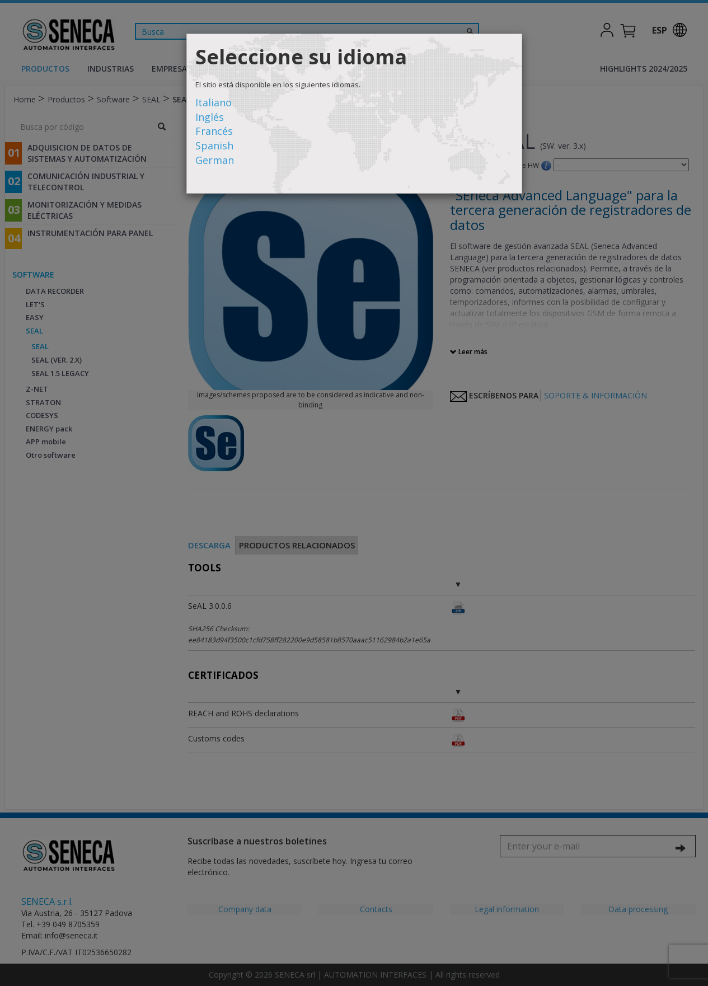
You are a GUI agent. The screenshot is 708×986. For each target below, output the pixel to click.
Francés (214, 131)
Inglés (209, 117)
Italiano (213, 102)
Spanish (214, 145)
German (214, 160)
